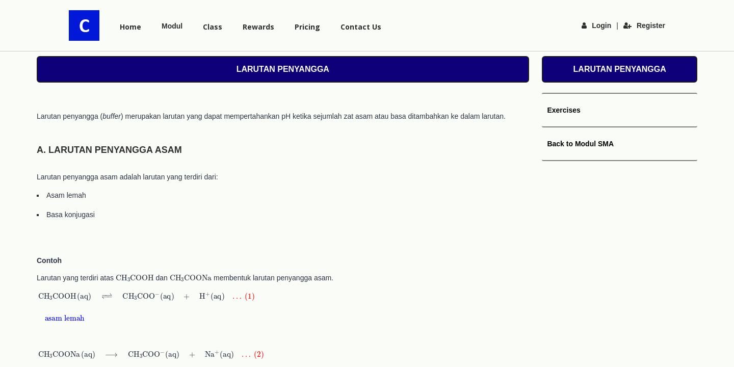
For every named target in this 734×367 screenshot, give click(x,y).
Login (596, 25)
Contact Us (360, 27)
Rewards (258, 27)
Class (212, 27)
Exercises (563, 110)
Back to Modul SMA (580, 144)
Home (130, 27)
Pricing (307, 27)
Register (644, 25)
